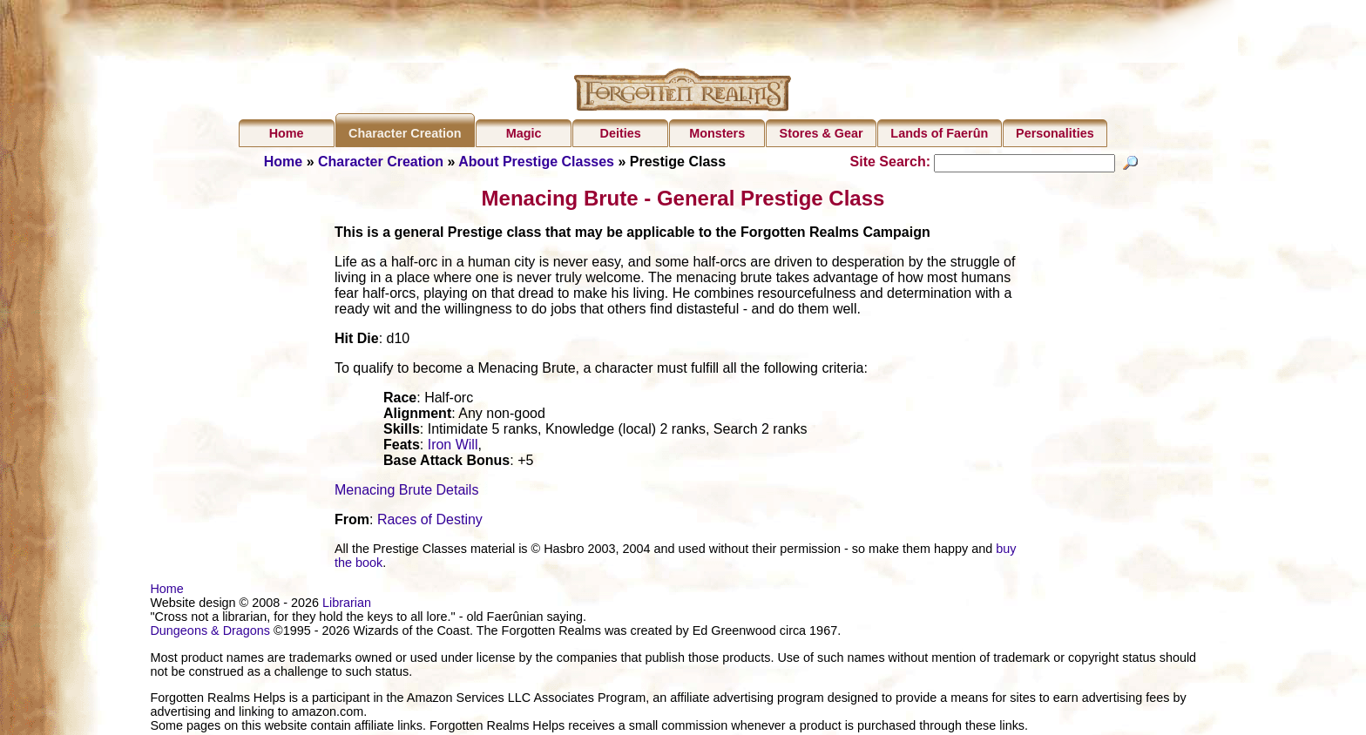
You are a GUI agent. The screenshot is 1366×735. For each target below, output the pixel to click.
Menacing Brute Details (406, 492)
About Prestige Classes (536, 161)
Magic (524, 133)
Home (286, 133)
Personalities (1055, 133)
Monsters (717, 133)
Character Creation (405, 133)
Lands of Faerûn (939, 133)
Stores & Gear (821, 133)
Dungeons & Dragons (210, 633)
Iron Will (453, 447)
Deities (620, 133)
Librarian (346, 605)
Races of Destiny (430, 522)
